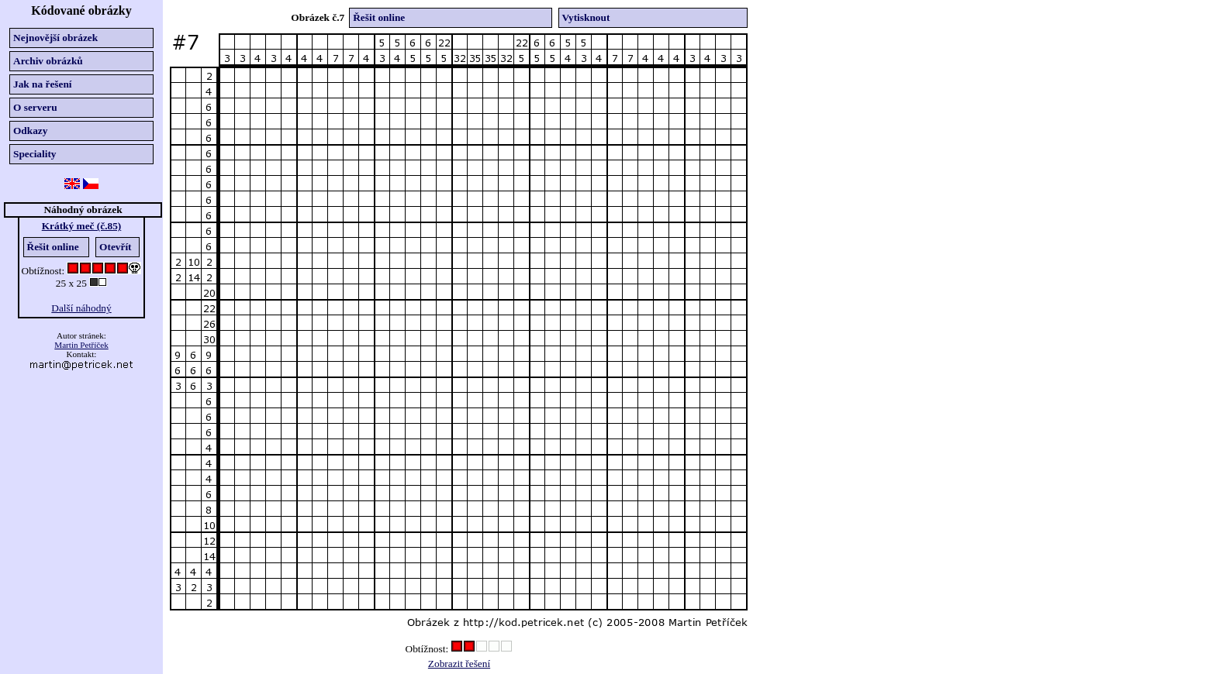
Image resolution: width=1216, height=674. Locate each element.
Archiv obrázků (48, 61)
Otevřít (115, 247)
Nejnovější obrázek (55, 37)
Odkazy (30, 130)
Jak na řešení (42, 84)
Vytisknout (586, 17)
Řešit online (53, 247)
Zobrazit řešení (459, 663)
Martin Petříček (81, 344)
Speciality (35, 154)
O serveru (35, 107)
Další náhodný (81, 308)
